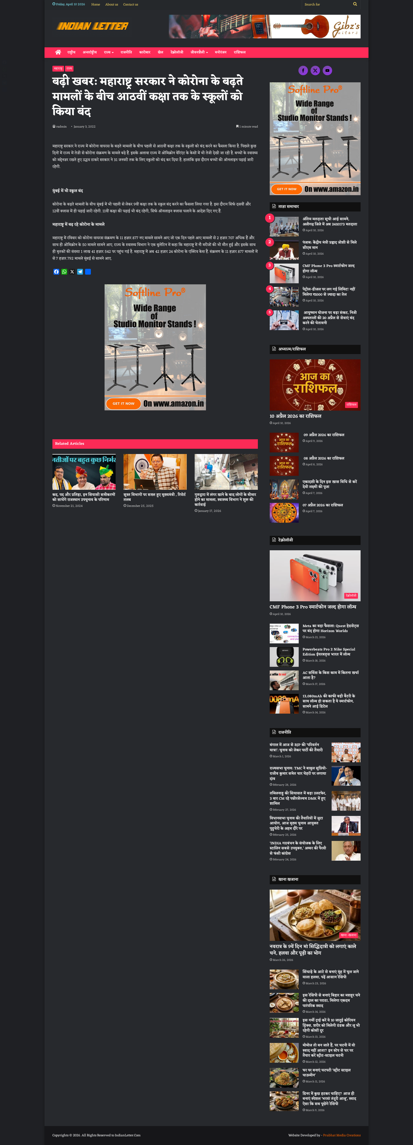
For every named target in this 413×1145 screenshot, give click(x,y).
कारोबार (144, 52)
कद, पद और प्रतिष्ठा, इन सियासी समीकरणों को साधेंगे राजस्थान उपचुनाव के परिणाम (83, 497)
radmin (62, 127)
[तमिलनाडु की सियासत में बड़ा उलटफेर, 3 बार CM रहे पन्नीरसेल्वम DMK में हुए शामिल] (346, 801)
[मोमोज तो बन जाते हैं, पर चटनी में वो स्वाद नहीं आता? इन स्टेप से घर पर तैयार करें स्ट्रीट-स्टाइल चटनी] (284, 1053)
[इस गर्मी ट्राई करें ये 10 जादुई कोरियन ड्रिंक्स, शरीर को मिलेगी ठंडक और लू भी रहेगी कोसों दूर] (284, 1028)
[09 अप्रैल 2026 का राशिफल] (284, 442)
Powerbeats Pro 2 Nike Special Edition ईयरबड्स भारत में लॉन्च (329, 652)
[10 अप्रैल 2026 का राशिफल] (315, 385)
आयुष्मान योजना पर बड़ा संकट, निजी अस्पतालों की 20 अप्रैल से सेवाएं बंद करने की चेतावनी (330, 318)
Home (95, 5)
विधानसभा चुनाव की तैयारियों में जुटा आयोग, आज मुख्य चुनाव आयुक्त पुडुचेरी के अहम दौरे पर (296, 823)
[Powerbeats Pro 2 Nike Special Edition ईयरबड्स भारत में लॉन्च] (284, 657)
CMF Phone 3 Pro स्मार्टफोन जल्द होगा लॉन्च (329, 269)
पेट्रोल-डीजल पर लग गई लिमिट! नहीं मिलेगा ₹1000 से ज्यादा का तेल (329, 292)
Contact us (130, 5)
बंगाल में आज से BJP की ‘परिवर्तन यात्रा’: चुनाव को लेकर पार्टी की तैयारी (296, 748)
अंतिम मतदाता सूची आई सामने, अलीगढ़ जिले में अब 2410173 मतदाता (330, 222)
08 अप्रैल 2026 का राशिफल (323, 458)
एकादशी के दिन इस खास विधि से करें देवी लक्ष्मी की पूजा (330, 485)
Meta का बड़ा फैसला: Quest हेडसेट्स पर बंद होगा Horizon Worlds (331, 629)
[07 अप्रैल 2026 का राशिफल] (284, 513)
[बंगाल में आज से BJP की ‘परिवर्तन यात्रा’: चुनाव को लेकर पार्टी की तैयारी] (346, 752)
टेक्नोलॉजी (177, 52)
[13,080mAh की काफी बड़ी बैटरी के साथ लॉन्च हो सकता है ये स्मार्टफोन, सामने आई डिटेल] (284, 704)
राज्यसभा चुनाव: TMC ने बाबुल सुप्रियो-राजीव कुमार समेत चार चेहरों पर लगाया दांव (298, 773)
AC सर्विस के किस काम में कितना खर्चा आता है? (331, 676)
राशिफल (240, 52)
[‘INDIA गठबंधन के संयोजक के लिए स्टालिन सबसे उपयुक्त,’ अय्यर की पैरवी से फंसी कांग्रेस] (346, 851)
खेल (160, 52)
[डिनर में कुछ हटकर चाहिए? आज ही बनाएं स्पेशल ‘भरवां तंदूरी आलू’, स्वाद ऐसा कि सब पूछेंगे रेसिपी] (284, 1101)
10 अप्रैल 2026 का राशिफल (295, 416)
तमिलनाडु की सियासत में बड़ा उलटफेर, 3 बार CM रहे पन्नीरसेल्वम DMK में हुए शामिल (298, 798)
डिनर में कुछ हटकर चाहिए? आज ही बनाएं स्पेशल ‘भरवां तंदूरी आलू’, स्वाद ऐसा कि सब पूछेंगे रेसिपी (329, 1099)
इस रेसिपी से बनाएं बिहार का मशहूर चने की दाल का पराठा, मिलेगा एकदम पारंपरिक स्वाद (331, 1000)
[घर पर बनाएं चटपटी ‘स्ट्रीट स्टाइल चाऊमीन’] (284, 1078)
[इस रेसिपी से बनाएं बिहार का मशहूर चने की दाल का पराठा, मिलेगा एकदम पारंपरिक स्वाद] (284, 1003)
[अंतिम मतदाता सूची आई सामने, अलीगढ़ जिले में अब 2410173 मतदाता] (284, 226)
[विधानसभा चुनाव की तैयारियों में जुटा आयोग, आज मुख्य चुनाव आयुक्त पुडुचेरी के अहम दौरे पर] (346, 826)
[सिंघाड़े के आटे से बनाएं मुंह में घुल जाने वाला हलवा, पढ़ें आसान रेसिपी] (284, 979)
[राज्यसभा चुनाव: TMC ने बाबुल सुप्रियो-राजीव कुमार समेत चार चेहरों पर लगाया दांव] (346, 776)
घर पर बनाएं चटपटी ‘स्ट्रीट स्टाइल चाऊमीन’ (327, 1073)
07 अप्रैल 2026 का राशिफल (323, 505)
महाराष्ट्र (58, 69)
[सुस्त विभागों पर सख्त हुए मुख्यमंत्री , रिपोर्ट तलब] (155, 472)
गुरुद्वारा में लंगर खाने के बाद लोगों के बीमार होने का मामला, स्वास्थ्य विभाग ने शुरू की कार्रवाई (225, 500)
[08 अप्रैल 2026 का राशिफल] (284, 466)
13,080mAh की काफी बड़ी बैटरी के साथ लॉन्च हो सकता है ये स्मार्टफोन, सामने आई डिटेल (329, 701)
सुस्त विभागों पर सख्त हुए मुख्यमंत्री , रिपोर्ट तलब (155, 497)
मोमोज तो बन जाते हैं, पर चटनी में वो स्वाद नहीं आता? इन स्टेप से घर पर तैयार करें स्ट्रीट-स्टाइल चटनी (329, 1050)
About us (111, 5)
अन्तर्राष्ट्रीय (90, 52)
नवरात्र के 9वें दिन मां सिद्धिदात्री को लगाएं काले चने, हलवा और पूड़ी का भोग (313, 949)
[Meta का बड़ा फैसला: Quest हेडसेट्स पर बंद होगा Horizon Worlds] (284, 633)
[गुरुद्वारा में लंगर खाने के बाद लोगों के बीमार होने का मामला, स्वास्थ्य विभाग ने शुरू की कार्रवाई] (226, 472)
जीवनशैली (198, 52)
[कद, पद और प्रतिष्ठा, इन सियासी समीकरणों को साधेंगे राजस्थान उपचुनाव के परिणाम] (84, 472)
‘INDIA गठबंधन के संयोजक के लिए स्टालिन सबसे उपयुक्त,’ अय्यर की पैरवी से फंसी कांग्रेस (298, 848)
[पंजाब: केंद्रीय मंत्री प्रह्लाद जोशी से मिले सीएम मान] (284, 250)
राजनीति (126, 52)
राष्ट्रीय (71, 52)
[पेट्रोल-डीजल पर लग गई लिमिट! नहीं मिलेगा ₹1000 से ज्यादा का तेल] (284, 297)
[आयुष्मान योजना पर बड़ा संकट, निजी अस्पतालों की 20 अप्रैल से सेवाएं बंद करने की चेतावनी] (284, 320)
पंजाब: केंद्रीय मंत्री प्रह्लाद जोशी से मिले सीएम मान (330, 245)
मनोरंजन (221, 52)
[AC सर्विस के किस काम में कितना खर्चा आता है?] (284, 680)
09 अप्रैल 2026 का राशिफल (323, 435)
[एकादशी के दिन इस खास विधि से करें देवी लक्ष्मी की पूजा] (284, 489)
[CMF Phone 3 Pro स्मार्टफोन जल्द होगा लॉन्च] (284, 273)
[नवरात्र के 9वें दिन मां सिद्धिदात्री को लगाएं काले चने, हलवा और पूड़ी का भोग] (315, 915)
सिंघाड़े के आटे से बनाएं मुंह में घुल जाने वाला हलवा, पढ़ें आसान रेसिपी (331, 975)
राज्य (107, 52)
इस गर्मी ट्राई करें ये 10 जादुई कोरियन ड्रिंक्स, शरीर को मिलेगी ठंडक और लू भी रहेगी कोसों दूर (331, 1025)
